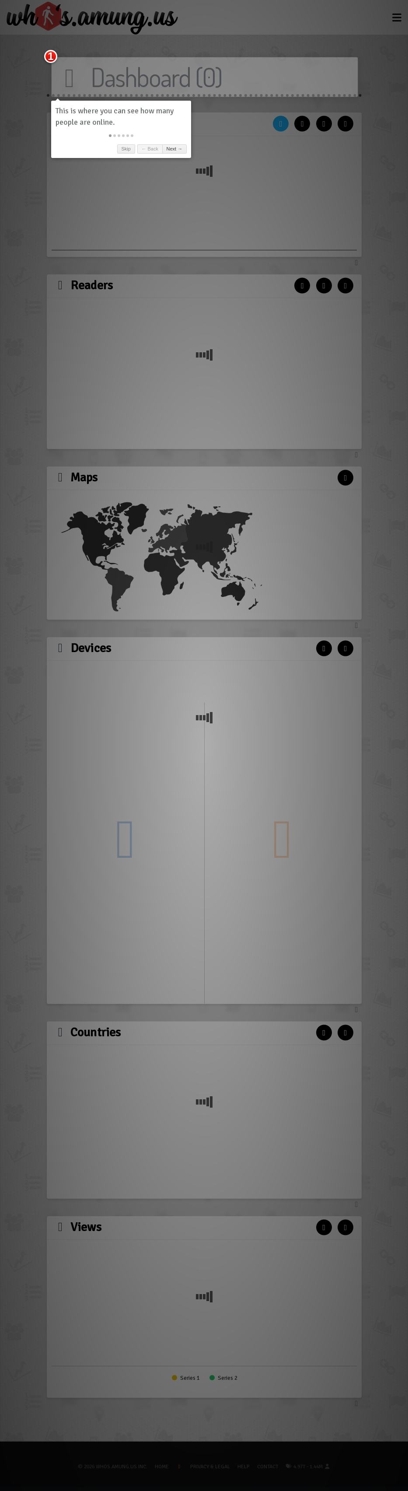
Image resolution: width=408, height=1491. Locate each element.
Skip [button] (125, 148)
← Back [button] (149, 148)
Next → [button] (175, 148)
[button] (110, 135)
